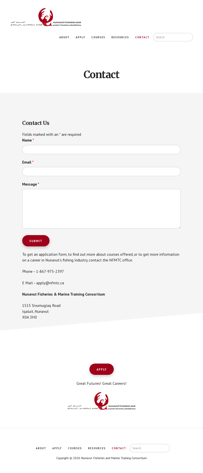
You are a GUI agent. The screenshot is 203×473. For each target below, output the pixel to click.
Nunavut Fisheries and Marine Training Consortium (45, 17)
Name (28, 140)
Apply (102, 371)
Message (31, 184)
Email (28, 162)
